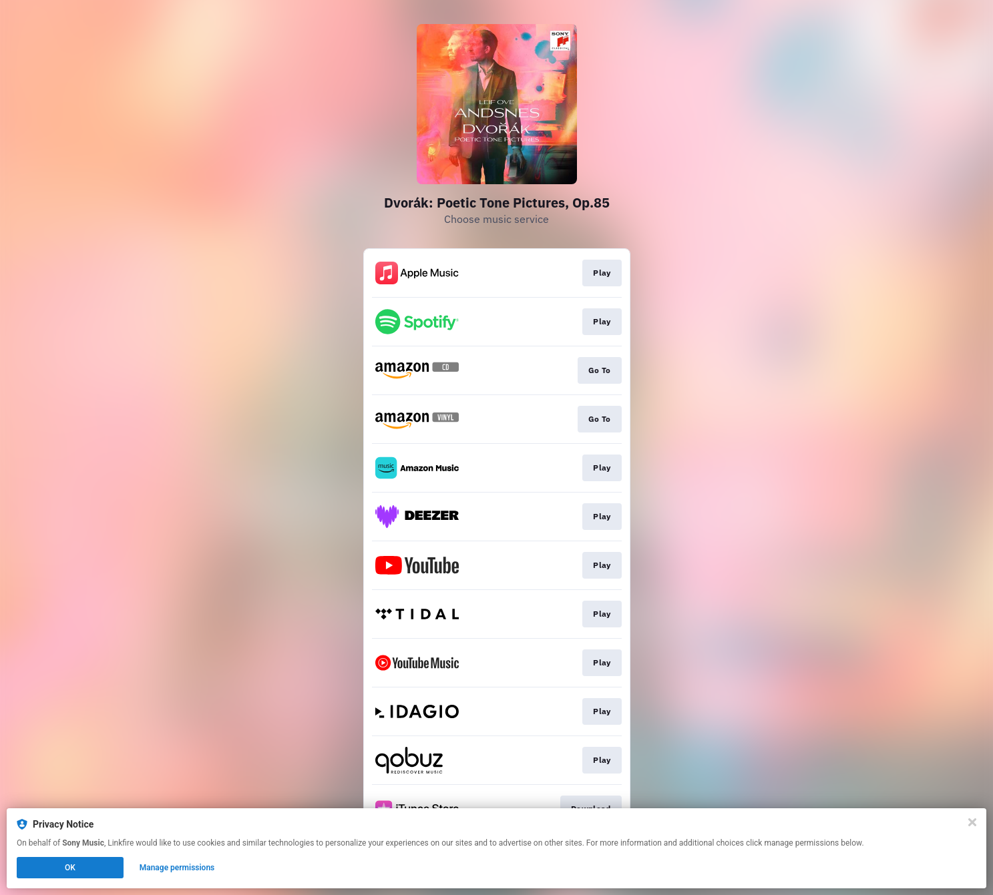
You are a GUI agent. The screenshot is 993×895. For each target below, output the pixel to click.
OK (70, 867)
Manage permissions (177, 867)
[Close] (972, 822)
